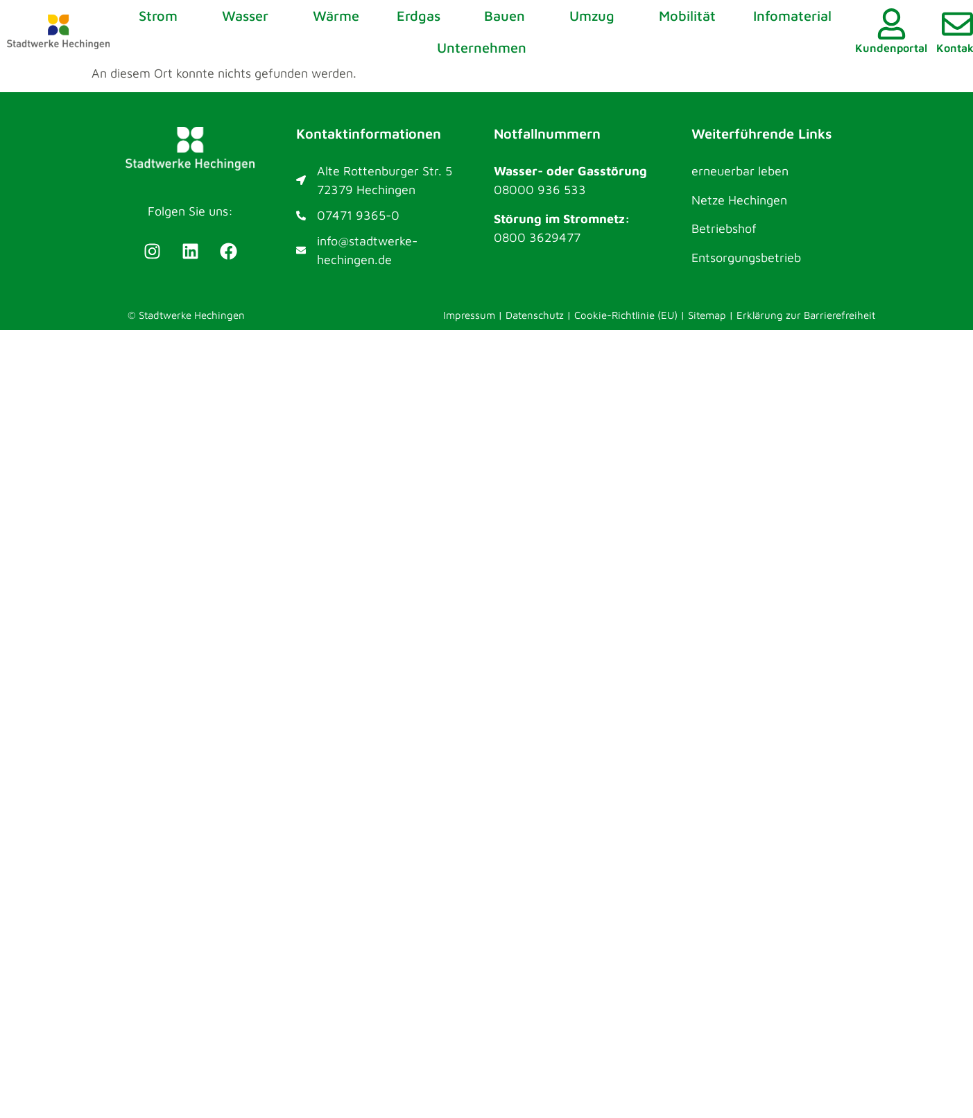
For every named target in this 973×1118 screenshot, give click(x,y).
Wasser (248, 16)
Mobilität (687, 16)
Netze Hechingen (739, 200)
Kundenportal (891, 48)
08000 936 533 (540, 189)
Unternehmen (485, 47)
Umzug (595, 16)
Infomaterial (792, 16)
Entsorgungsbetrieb (746, 257)
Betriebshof (724, 228)
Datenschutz (535, 315)
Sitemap (707, 315)
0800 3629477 (537, 237)
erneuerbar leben (740, 171)
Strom (161, 16)
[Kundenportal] (891, 24)
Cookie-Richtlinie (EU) (626, 315)
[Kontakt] (957, 24)
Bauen (508, 16)
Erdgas (422, 16)
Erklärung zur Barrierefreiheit (806, 315)
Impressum (469, 315)
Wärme (336, 16)
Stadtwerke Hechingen (192, 315)
